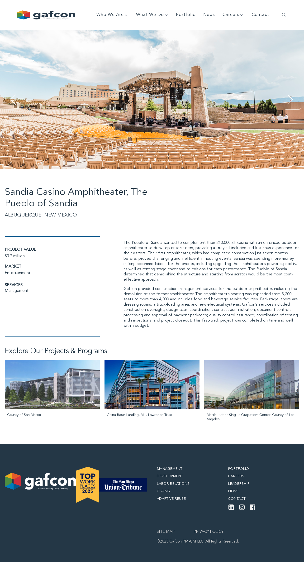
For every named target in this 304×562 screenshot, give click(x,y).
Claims (163, 491)
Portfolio (186, 15)
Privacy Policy (208, 532)
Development (170, 476)
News (209, 15)
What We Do (152, 15)
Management (16, 291)
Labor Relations (173, 484)
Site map (166, 532)
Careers (233, 15)
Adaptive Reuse (171, 499)
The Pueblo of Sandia (143, 243)
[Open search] (283, 15)
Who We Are (112, 15)
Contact (260, 15)
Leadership (238, 484)
